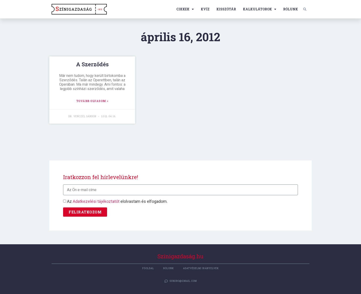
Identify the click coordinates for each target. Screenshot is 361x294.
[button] (304, 9)
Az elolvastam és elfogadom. (117, 201)
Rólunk (290, 9)
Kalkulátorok (259, 9)
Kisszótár (226, 9)
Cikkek (185, 9)
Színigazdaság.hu (180, 256)
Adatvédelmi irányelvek (201, 268)
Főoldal (148, 268)
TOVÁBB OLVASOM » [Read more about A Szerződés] (92, 101)
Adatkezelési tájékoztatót (96, 201)
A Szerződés (92, 64)
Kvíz (205, 9)
